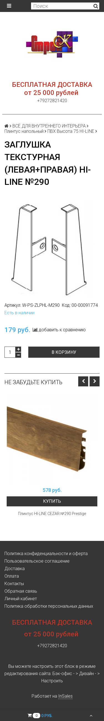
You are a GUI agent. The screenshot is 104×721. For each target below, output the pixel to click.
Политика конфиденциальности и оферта (46, 553)
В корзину (64, 352)
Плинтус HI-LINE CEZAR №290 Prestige (52, 513)
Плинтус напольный (24, 131)
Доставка (14, 568)
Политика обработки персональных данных (48, 606)
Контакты (14, 583)
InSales (65, 696)
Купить (52, 501)
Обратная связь (20, 591)
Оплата (11, 576)
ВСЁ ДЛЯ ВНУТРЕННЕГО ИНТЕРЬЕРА (49, 126)
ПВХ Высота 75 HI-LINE (70, 131)
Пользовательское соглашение (37, 561)
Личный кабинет (20, 598)
